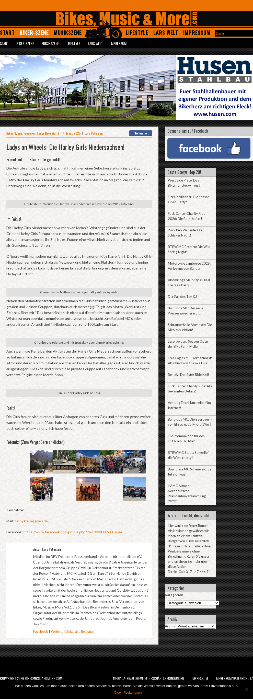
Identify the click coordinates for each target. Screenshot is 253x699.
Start (7, 32)
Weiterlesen (133, 692)
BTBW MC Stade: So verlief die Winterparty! (188, 455)
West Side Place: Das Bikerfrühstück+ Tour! (184, 182)
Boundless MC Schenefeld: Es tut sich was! (189, 471)
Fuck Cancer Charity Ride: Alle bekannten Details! (190, 388)
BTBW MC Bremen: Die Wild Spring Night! (189, 249)
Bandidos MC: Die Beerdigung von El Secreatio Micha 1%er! (190, 421)
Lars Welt (165, 32)
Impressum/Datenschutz (234, 678)
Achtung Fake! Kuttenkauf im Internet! (189, 405)
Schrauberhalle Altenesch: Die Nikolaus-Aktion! (190, 327)
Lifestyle (137, 32)
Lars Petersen (94, 133)
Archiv (170, 626)
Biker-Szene (34, 32)
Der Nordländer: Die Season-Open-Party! (189, 199)
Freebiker (30, 133)
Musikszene (68, 32)
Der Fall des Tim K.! (182, 297)
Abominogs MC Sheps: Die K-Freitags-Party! (190, 282)
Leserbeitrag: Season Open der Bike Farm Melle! (188, 343)
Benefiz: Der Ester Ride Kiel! (188, 375)
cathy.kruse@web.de (31, 521)
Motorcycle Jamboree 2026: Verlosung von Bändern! (189, 265)
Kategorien (174, 595)
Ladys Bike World (48, 133)
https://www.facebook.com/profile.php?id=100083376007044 (73, 532)
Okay (118, 692)
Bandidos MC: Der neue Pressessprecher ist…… (185, 310)
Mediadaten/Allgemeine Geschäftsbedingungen (148, 678)
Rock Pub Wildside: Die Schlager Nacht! (185, 232)
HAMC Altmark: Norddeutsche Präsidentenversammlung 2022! (187, 493)
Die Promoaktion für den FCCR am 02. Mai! (186, 438)
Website (57, 631)
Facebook (40, 631)
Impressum (196, 32)
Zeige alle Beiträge (80, 631)
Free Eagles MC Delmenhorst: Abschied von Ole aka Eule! (190, 360)
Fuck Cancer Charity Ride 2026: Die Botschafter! (186, 216)
